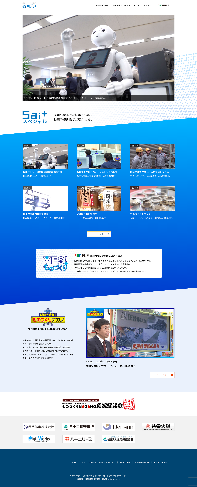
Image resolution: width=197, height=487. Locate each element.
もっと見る (98, 234)
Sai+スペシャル (102, 5)
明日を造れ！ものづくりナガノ (126, 5)
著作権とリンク (160, 462)
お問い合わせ (148, 5)
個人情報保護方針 (142, 462)
